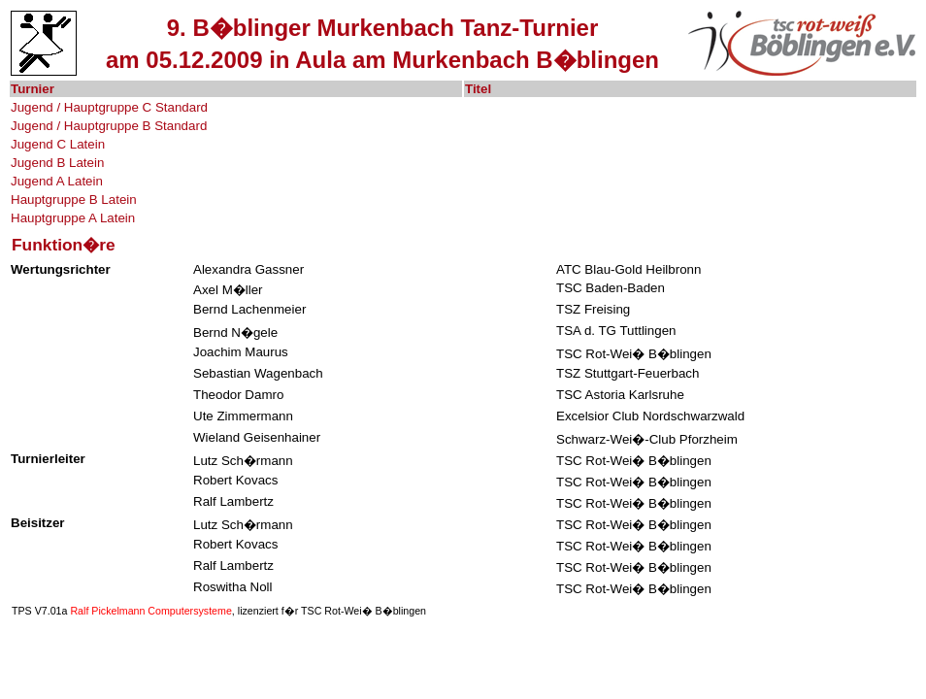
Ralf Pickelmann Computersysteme (150, 610)
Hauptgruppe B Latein (74, 199)
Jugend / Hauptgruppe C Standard (109, 107)
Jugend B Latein (57, 162)
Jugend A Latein (57, 181)
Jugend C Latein (58, 144)
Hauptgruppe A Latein (73, 218)
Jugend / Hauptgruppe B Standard (109, 125)
